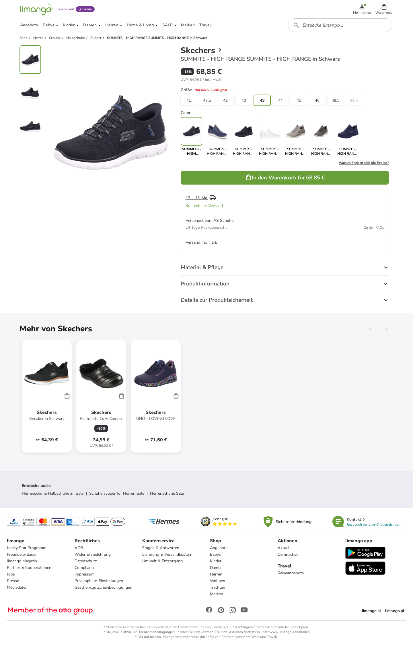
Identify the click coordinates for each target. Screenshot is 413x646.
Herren (216, 574)
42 (225, 100)
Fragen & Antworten (160, 548)
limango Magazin (22, 561)
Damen (216, 567)
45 (299, 100)
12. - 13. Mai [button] (197, 198)
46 (317, 100)
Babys (215, 554)
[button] (383, 9)
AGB (79, 548)
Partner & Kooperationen (29, 567)
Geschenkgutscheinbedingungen (103, 587)
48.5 (335, 100)
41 (188, 100)
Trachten (217, 587)
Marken (216, 594)
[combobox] (340, 25)
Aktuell (284, 548)
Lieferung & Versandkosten (166, 554)
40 (243, 100)
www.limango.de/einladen (290, 632)
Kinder (215, 561)
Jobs (11, 574)
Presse (13, 581)
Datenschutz (86, 561)
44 (280, 100)
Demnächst (288, 554)
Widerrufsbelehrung (93, 554)
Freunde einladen (22, 554)
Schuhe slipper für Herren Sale (116, 493)
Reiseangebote (291, 573)
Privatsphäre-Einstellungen (99, 581)
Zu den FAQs (374, 227)
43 (262, 100)
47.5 (207, 100)
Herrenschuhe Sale (167, 493)
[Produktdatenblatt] (47, 396)
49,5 (354, 100)
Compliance (85, 567)
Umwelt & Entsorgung (162, 561)
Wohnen (217, 581)
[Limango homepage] (36, 9)
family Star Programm (26, 548)
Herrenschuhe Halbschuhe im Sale (52, 493)
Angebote (218, 548)
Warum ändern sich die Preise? (364, 162)
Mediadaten (17, 587)
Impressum (85, 574)
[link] (217, 136)
